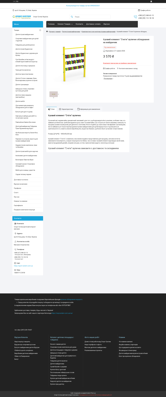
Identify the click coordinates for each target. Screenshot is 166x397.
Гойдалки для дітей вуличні (25, 45)
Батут (17, 359)
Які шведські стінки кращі (127, 350)
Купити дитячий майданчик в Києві (62, 378)
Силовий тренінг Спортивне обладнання (25, 165)
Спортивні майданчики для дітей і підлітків (27, 40)
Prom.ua (93, 393)
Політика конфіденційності (104, 395)
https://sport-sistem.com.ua (23, 266)
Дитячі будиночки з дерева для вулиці (27, 54)
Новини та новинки (20, 201)
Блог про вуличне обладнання (129, 356)
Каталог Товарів (64, 24)
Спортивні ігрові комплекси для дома (63, 347)
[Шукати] (71, 16)
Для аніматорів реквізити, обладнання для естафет (25, 106)
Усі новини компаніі (125, 341)
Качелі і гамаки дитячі (58, 344)
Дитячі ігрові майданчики (71, 31)
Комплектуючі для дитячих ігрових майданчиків (98, 31)
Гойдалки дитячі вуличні (58, 361)
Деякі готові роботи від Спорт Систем (98, 341)
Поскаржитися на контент (87, 395)
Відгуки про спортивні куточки (25, 344)
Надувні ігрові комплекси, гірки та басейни (26, 146)
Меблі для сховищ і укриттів (25, 170)
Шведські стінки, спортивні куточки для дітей (25, 90)
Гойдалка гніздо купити (58, 375)
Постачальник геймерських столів (62, 372)
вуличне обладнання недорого (71, 299)
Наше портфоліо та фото (93, 344)
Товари (16, 30)
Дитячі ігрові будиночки (24, 49)
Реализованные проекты (93, 350)
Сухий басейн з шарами (58, 367)
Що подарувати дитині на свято (130, 347)
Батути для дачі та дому (24, 112)
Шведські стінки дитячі (58, 353)
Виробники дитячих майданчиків (26, 353)
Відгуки (107, 24)
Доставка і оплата (93, 24)
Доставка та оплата (21, 180)
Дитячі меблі (20, 101)
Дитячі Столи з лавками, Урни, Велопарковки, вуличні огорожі (26, 79)
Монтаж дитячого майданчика (95, 347)
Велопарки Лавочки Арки (24, 160)
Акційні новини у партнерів (128, 344)
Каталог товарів (55, 31)
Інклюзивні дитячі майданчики (26, 155)
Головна (51, 24)
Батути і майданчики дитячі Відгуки (27, 347)
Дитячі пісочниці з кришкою (25, 66)
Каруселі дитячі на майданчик (60, 381)
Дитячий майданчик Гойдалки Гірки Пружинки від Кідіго (26, 127)
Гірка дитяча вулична (23, 70)
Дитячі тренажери (22, 84)
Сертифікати (18, 205)
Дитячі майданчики (57, 364)
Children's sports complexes (24, 350)
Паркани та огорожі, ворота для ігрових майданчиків (27, 140)
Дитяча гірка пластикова (24, 74)
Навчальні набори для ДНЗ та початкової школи (26, 117)
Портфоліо (17, 188)
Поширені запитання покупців (24, 210)
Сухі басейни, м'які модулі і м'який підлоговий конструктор (26, 60)
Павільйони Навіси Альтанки (26, 122)
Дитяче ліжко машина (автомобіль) (23, 96)
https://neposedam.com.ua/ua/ (62, 313)
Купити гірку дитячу (57, 384)
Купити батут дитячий (58, 369)
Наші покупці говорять (22, 341)
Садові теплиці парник (23, 174)
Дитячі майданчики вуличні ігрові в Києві (133, 353)
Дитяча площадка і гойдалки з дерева (63, 350)
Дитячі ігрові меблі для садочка (27, 151)
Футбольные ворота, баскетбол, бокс (27, 134)
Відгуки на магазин (20, 184)
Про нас (16, 197)
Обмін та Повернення (22, 356)
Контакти (79, 24)
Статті (16, 192)
